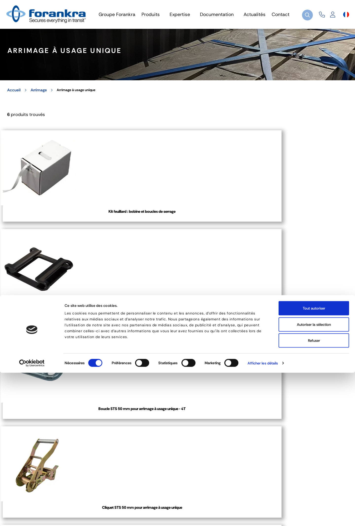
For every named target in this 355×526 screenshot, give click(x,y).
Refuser (314, 493)
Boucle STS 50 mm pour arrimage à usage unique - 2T (133, 225)
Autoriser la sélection (314, 477)
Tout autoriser (314, 461)
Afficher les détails (263, 516)
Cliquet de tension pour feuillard (133, 337)
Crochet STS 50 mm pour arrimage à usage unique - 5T (44, 337)
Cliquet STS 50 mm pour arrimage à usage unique (311, 225)
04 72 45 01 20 (30, 437)
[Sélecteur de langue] (346, 14)
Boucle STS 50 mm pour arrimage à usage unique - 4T (222, 225)
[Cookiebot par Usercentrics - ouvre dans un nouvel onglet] (31, 516)
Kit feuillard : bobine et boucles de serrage (44, 225)
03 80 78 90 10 (151, 437)
